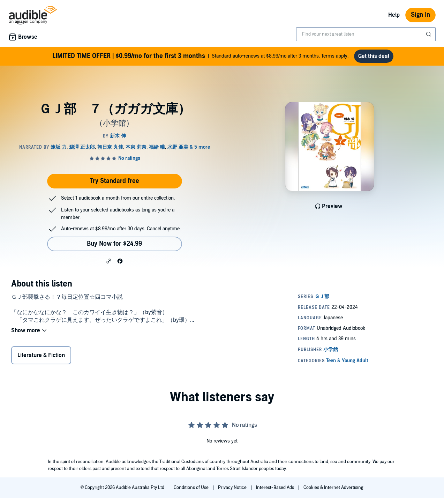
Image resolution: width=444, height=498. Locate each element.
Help (394, 15)
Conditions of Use (192, 487)
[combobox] (366, 34)
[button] (109, 261)
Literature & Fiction (41, 355)
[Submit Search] (429, 34)
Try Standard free (114, 181)
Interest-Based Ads (275, 487)
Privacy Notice (233, 487)
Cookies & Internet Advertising (333, 487)
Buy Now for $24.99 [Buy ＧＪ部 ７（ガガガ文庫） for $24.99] (114, 243)
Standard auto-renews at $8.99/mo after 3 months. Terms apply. (200, 56)
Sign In (420, 14)
